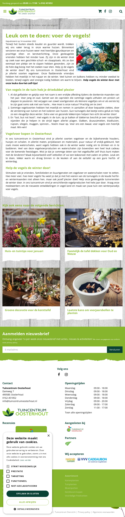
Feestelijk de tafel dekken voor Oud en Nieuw (92, 252)
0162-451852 (9, 397)
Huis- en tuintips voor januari (24, 251)
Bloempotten (71, 488)
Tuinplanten (71, 484)
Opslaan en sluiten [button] (27, 493)
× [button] (48, 436)
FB (58, 374)
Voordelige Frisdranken (76, 495)
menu (4, 11)
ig (110, 11)
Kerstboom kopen (74, 491)
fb (105, 11)
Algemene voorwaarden (103, 512)
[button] (28, 508)
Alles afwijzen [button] (27, 502)
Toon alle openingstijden (78, 412)
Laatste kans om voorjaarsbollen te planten (90, 311)
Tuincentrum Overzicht (65, 512)
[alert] (27, 473)
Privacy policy (84, 512)
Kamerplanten (72, 480)
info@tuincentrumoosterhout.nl (19, 401)
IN (66, 374)
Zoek (120, 11)
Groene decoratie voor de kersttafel (28, 310)
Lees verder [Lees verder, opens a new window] (25, 460)
